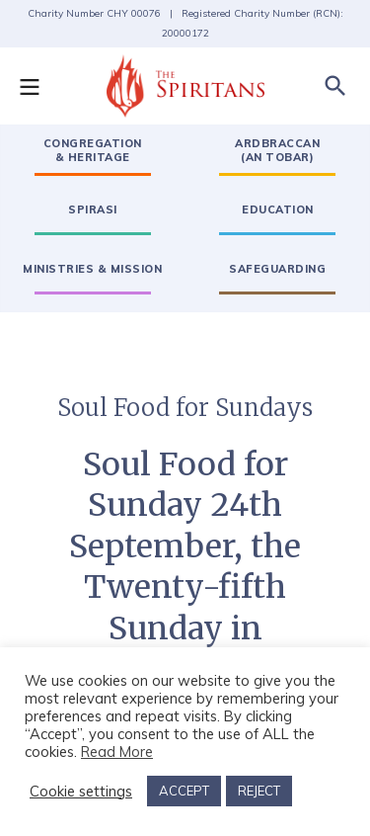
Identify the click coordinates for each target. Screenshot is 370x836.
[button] (39, 86)
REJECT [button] (259, 790)
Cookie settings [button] (81, 791)
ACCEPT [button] (184, 790)
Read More (117, 751)
